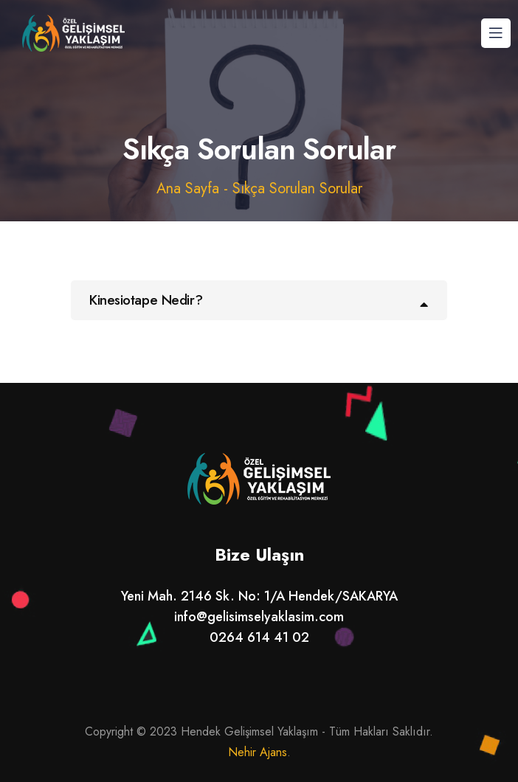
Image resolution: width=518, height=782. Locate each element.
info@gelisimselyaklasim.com (259, 616)
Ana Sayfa (187, 188)
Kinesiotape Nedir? (145, 300)
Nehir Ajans (257, 752)
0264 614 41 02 (259, 637)
